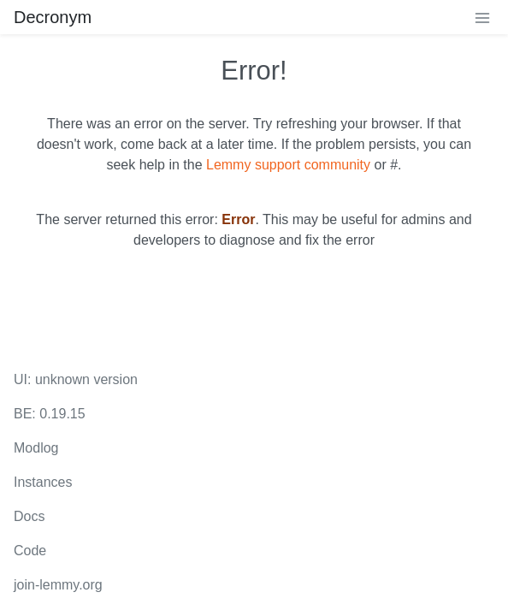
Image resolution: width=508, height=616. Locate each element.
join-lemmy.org (58, 585)
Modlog (36, 448)
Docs (29, 516)
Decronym (53, 17)
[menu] (482, 17)
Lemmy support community (288, 164)
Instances (43, 482)
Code (30, 550)
